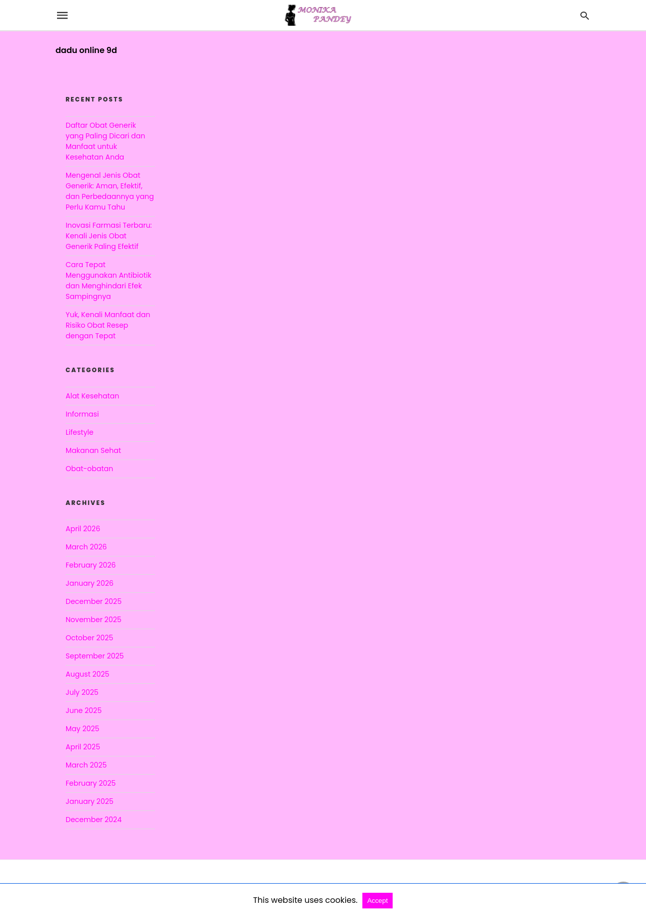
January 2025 (90, 801)
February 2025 (91, 783)
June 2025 (83, 710)
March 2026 (86, 547)
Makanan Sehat (93, 450)
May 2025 (82, 729)
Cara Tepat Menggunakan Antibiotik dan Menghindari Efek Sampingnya (108, 280)
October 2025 (89, 638)
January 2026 (90, 583)
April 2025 (83, 747)
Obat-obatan (89, 469)
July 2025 (82, 692)
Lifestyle (79, 432)
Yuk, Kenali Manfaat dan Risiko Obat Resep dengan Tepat (108, 325)
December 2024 (94, 819)
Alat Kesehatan (92, 396)
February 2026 (91, 565)
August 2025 (88, 674)
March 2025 (86, 765)
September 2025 (95, 656)
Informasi (82, 414)
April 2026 (83, 529)
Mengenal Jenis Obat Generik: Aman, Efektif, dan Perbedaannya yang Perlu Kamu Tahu (110, 191)
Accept (377, 900)
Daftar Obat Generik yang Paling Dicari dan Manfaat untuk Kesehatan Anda (105, 141)
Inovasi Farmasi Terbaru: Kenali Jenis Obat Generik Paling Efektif (109, 235)
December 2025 (94, 601)
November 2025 (94, 620)
